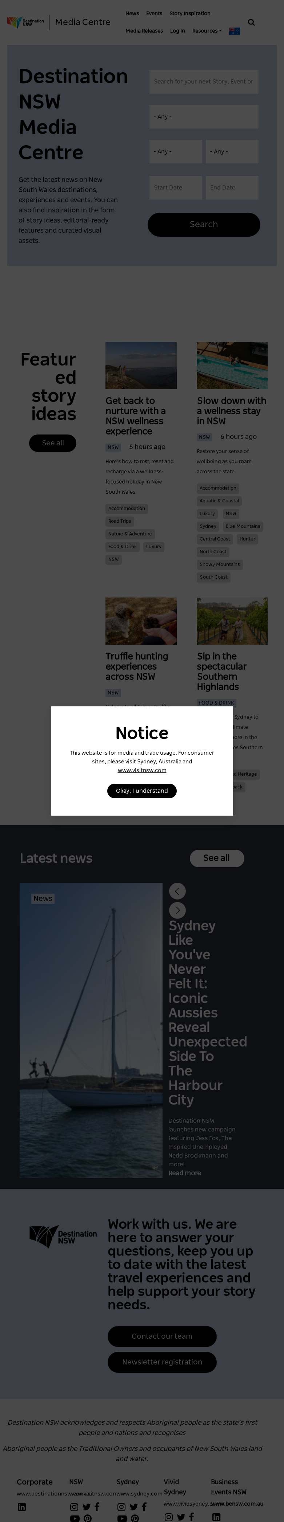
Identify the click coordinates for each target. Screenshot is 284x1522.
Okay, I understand (142, 791)
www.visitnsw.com (142, 770)
